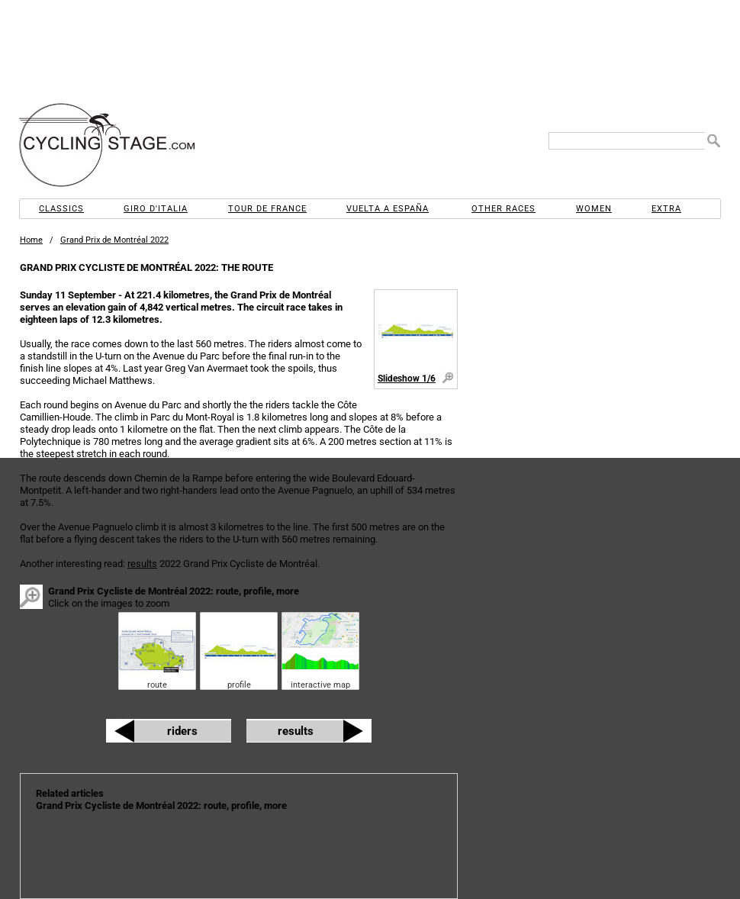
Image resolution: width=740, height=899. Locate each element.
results (142, 563)
